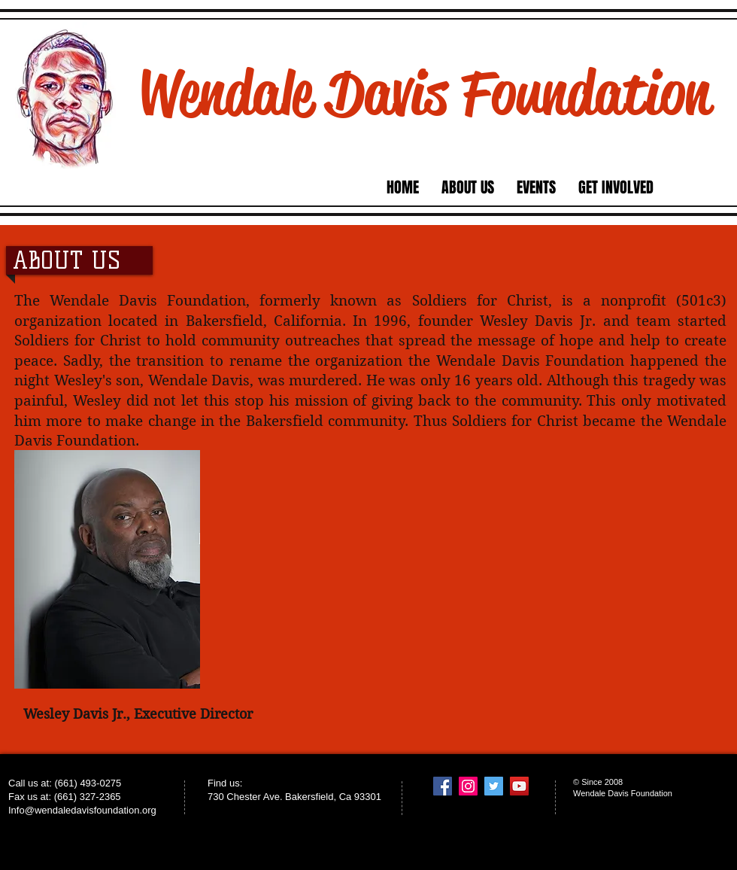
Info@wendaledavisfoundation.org (82, 810)
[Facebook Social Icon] (442, 786)
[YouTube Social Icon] (519, 786)
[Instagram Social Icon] (468, 786)
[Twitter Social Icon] (493, 786)
